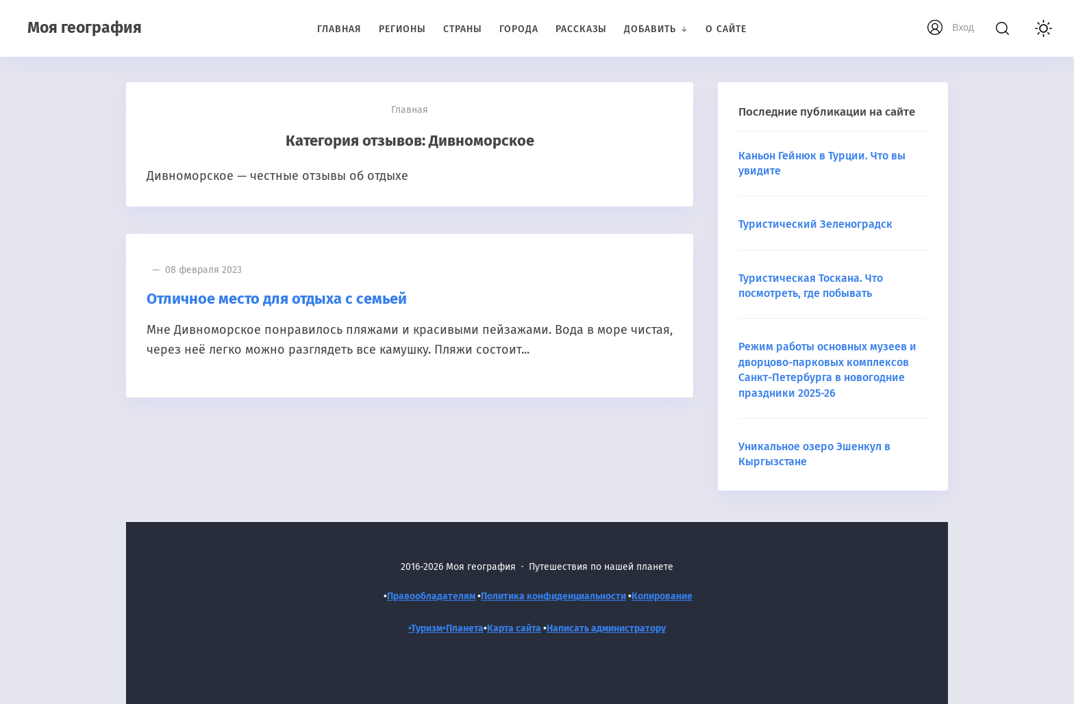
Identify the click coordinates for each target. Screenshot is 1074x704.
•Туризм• (427, 628)
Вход (963, 27)
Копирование (662, 596)
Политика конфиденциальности (553, 596)
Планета (465, 628)
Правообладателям (431, 596)
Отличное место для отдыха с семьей (277, 298)
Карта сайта (514, 628)
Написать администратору (606, 628)
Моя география (84, 27)
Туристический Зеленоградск (815, 224)
